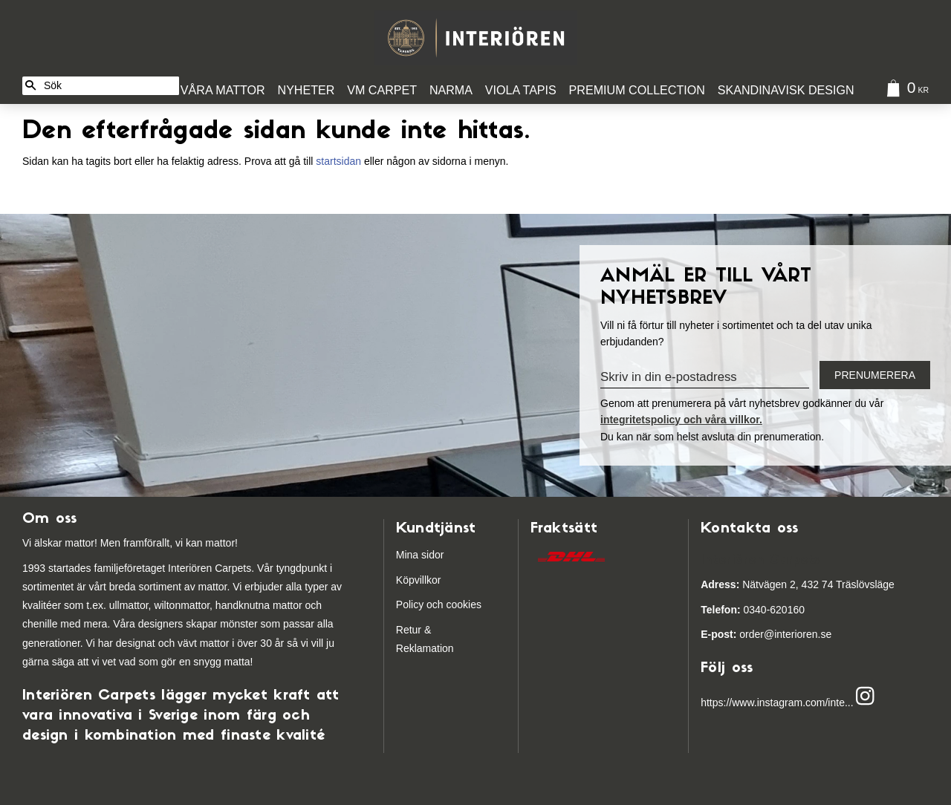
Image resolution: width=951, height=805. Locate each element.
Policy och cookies (438, 604)
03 (728, 610)
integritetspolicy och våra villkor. (681, 420)
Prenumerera (874, 375)
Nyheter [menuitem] (306, 90)
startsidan (338, 161)
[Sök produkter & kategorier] (109, 85)
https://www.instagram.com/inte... (777, 702)
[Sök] (30, 85)
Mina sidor (420, 555)
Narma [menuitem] (451, 90)
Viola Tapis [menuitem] (520, 90)
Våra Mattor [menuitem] (223, 90)
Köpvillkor (418, 580)
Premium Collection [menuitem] (637, 90)
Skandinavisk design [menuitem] (786, 90)
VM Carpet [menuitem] (382, 90)
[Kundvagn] (904, 90)
